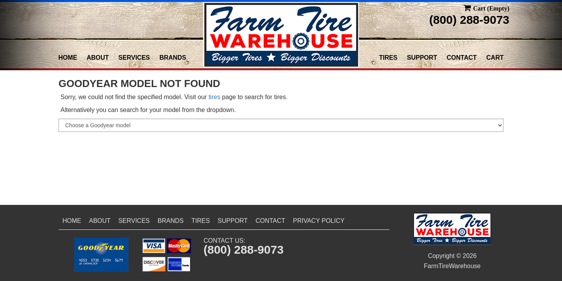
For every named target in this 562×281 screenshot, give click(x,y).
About (98, 57)
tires (214, 97)
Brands (172, 57)
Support (422, 57)
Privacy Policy (319, 220)
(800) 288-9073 (469, 19)
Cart (494, 57)
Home (68, 57)
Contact (462, 57)
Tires (388, 57)
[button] (101, 255)
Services (134, 57)
